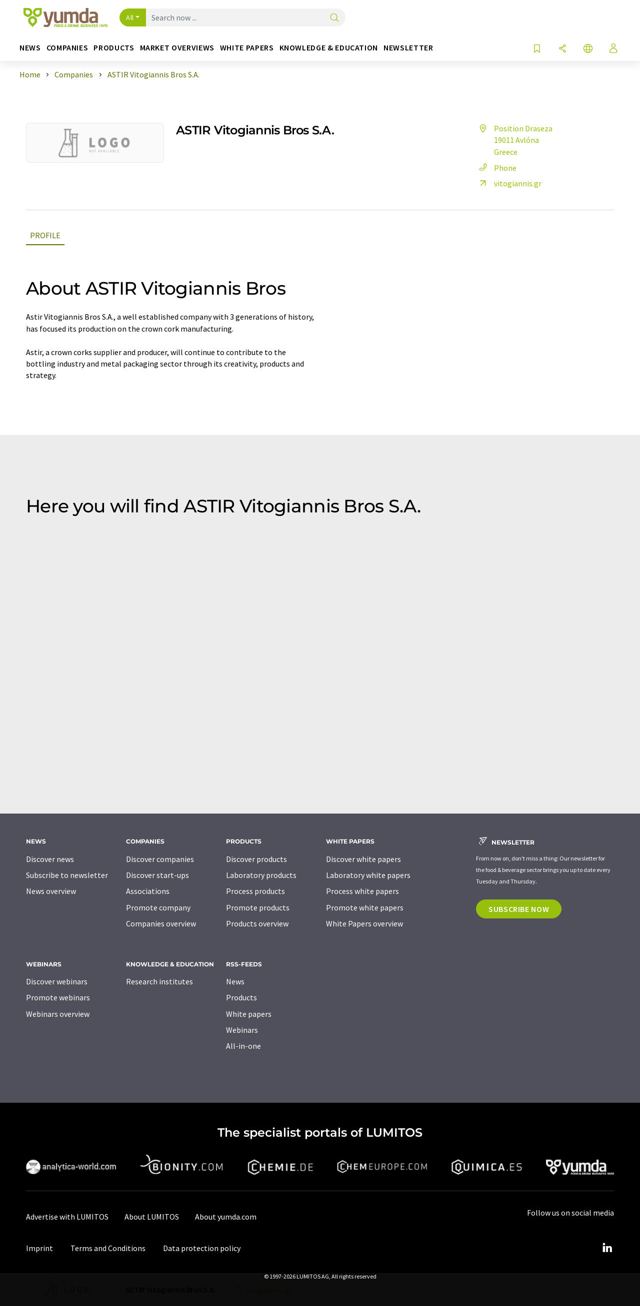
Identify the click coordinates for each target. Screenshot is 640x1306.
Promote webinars (58, 997)
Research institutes (159, 981)
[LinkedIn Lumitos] (607, 1248)
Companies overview (161, 923)
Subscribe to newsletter (67, 875)
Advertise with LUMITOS (67, 1217)
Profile (45, 235)
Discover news (50, 859)
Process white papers (362, 891)
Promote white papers (365, 907)
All (130, 17)
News (235, 981)
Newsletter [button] (408, 47)
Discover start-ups (157, 875)
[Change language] (588, 49)
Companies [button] (67, 47)
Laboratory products (261, 875)
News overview (51, 891)
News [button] (30, 47)
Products (241, 997)
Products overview (257, 923)
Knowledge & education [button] (329, 47)
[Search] (335, 18)
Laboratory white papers (368, 875)
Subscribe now (518, 909)
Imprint (39, 1248)
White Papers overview (364, 923)
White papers (249, 1014)
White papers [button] (247, 47)
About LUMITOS (151, 1217)
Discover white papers (363, 859)
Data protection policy (201, 1248)
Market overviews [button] (177, 47)
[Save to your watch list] (537, 49)
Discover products (256, 859)
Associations (148, 891)
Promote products (258, 907)
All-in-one (243, 1046)
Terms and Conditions (108, 1248)
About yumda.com (225, 1217)
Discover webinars (57, 981)
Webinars (242, 1030)
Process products (255, 891)
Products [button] (114, 47)
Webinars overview (58, 1014)
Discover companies (160, 859)
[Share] (563, 49)
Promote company (158, 907)
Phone (496, 168)
